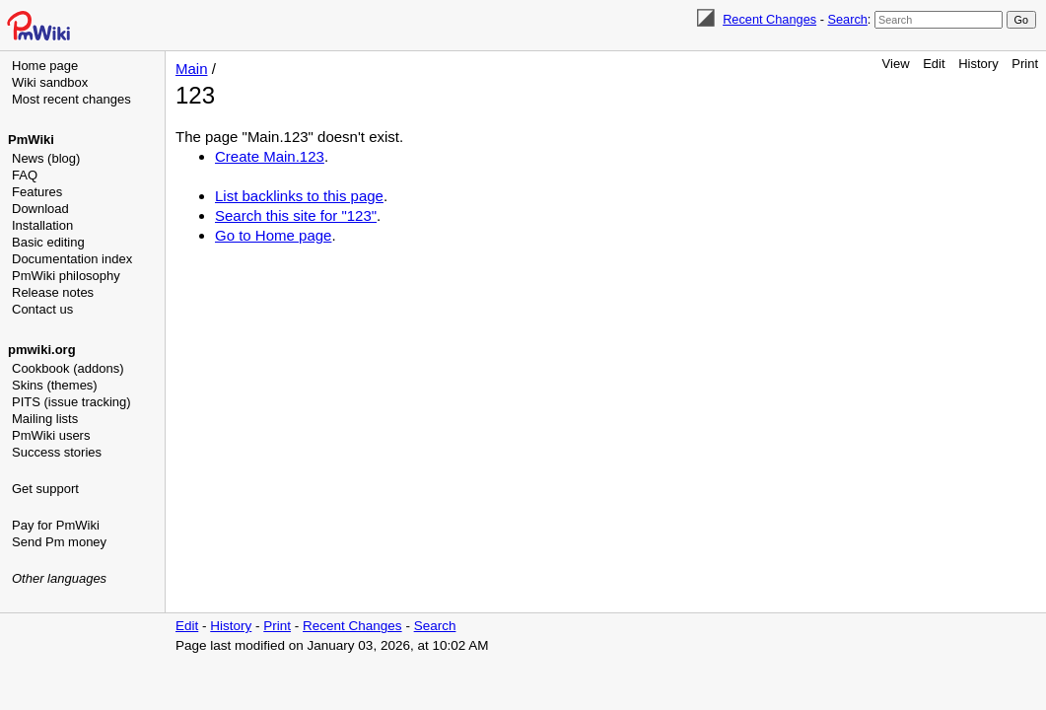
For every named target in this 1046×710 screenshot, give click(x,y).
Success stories (57, 452)
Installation (42, 225)
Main (191, 68)
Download (40, 208)
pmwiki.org (42, 349)
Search (847, 19)
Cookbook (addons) (67, 368)
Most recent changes (71, 99)
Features (37, 191)
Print (1024, 63)
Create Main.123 (269, 156)
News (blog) (46, 158)
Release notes (53, 292)
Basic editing (48, 242)
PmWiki (31, 139)
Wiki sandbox (50, 82)
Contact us (42, 309)
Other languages (59, 578)
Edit (933, 63)
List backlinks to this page (299, 195)
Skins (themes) (55, 385)
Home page (45, 65)
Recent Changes (769, 19)
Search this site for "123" (296, 215)
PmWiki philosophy (66, 275)
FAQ (24, 175)
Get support (45, 488)
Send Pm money (59, 541)
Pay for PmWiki (56, 525)
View (896, 63)
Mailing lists (45, 418)
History (978, 63)
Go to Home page (273, 235)
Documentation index (72, 258)
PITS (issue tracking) (71, 401)
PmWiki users (51, 435)
